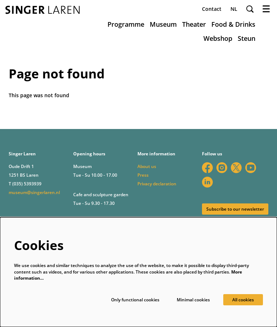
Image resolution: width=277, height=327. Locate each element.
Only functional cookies (135, 300)
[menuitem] (125, 24)
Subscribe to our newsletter (235, 209)
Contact (211, 8)
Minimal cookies (193, 300)
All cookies (243, 300)
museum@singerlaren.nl (34, 192)
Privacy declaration (156, 184)
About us (146, 166)
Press (143, 175)
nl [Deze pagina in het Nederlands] (233, 9)
